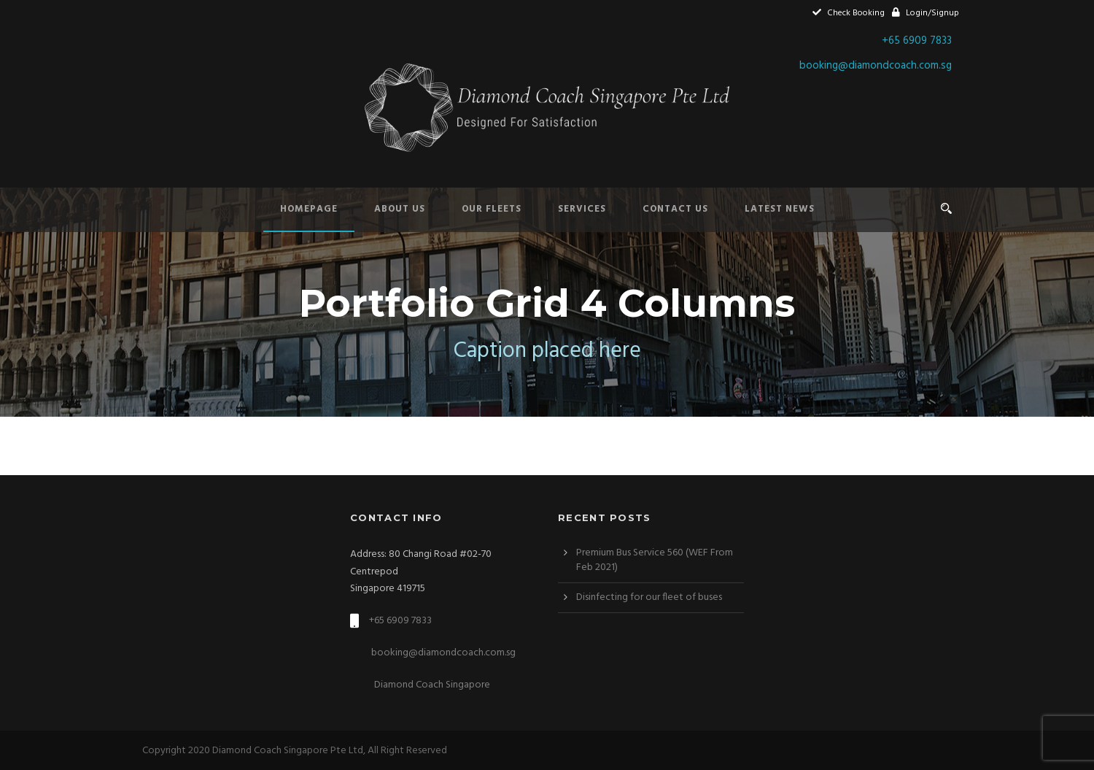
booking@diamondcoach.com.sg (875, 65)
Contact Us (675, 209)
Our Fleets (491, 209)
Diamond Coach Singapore (431, 685)
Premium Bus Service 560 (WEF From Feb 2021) (654, 560)
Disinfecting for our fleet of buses (649, 597)
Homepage (309, 209)
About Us (399, 209)
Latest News (780, 209)
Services (582, 209)
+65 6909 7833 (917, 41)
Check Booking (848, 13)
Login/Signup (925, 13)
